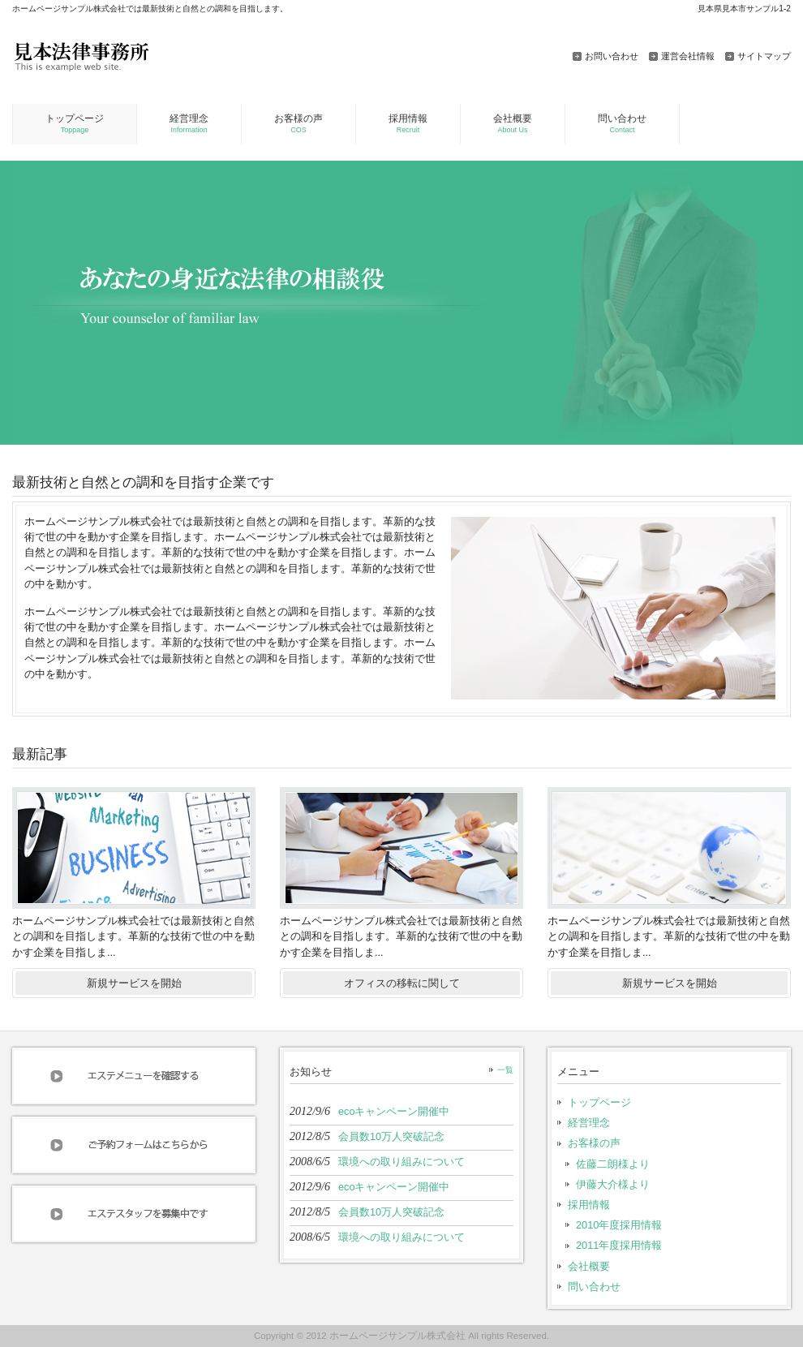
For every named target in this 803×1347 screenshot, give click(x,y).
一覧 (505, 1069)
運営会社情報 (688, 56)
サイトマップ (764, 56)
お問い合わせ (611, 56)
